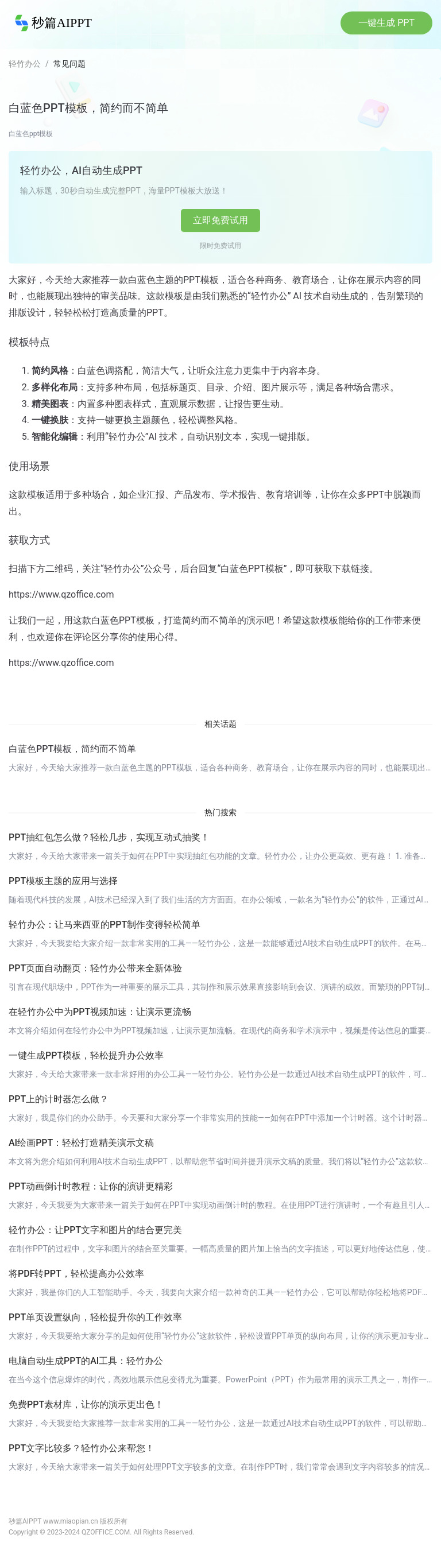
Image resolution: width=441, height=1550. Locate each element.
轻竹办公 (25, 63)
